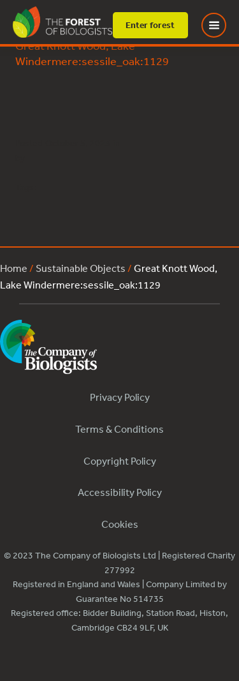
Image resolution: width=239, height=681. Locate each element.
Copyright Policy (119, 460)
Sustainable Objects (81, 268)
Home (13, 268)
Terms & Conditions (119, 429)
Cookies (119, 524)
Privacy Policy (120, 397)
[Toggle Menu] (222, 25)
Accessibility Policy (120, 492)
